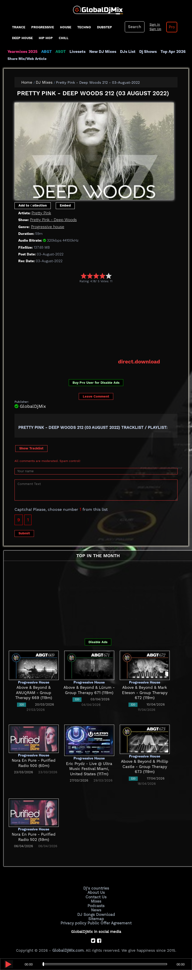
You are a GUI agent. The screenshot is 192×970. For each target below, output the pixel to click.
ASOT (59, 51)
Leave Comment (96, 396)
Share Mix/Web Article (27, 59)
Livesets (76, 51)
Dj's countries (96, 888)
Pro (171, 27)
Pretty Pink (41, 213)
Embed (65, 205)
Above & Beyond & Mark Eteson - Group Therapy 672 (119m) (145, 692)
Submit (24, 533)
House (65, 27)
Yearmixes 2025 (22, 51)
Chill (63, 38)
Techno (84, 27)
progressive (42, 27)
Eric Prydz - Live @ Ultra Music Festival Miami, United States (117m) (89, 768)
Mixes (96, 900)
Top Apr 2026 (170, 51)
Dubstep (104, 27)
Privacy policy (74, 922)
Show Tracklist (31, 448)
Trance (18, 27)
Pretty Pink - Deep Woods (53, 220)
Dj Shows (145, 51)
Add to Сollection (32, 205)
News (96, 909)
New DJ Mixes (101, 51)
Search (134, 27)
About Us (96, 892)
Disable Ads (98, 642)
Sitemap (96, 917)
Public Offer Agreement (109, 922)
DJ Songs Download (96, 913)
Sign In (154, 24)
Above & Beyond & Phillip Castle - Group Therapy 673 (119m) (145, 766)
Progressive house (47, 226)
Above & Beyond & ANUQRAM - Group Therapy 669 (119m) (33, 692)
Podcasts (96, 905)
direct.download (139, 361)
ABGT (45, 51)
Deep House (22, 38)
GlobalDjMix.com (68, 949)
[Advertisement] (103, 320)
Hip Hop (46, 38)
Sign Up (154, 29)
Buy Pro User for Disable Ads (96, 382)
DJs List (125, 51)
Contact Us (96, 896)
